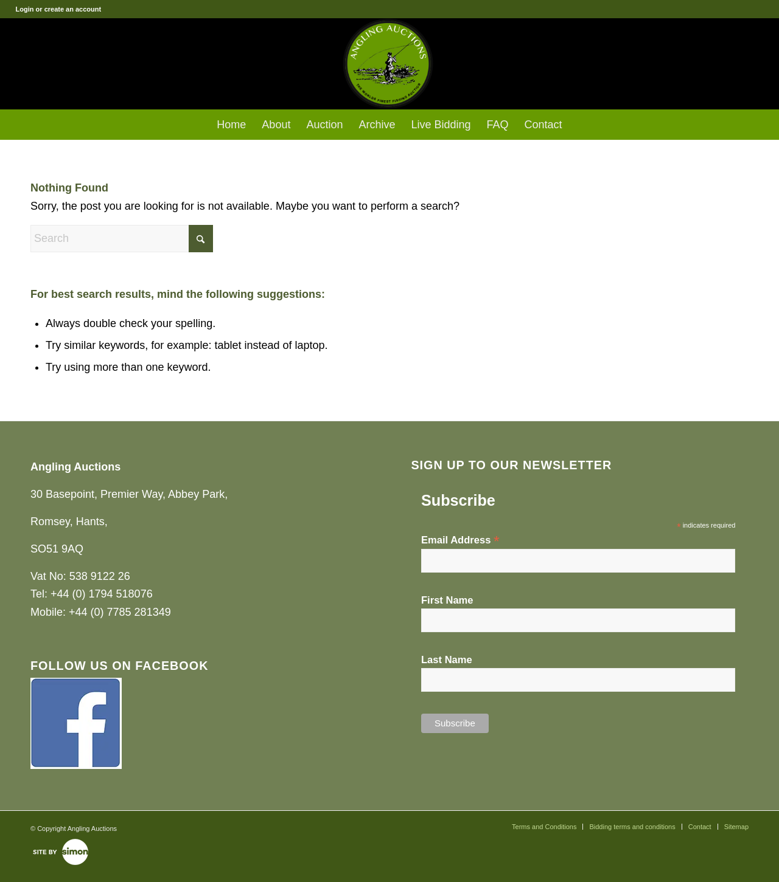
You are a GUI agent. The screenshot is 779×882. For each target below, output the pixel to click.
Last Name (446, 660)
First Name (447, 600)
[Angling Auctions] (389, 63)
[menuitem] (231, 124)
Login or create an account (59, 9)
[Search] (121, 238)
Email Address (460, 540)
